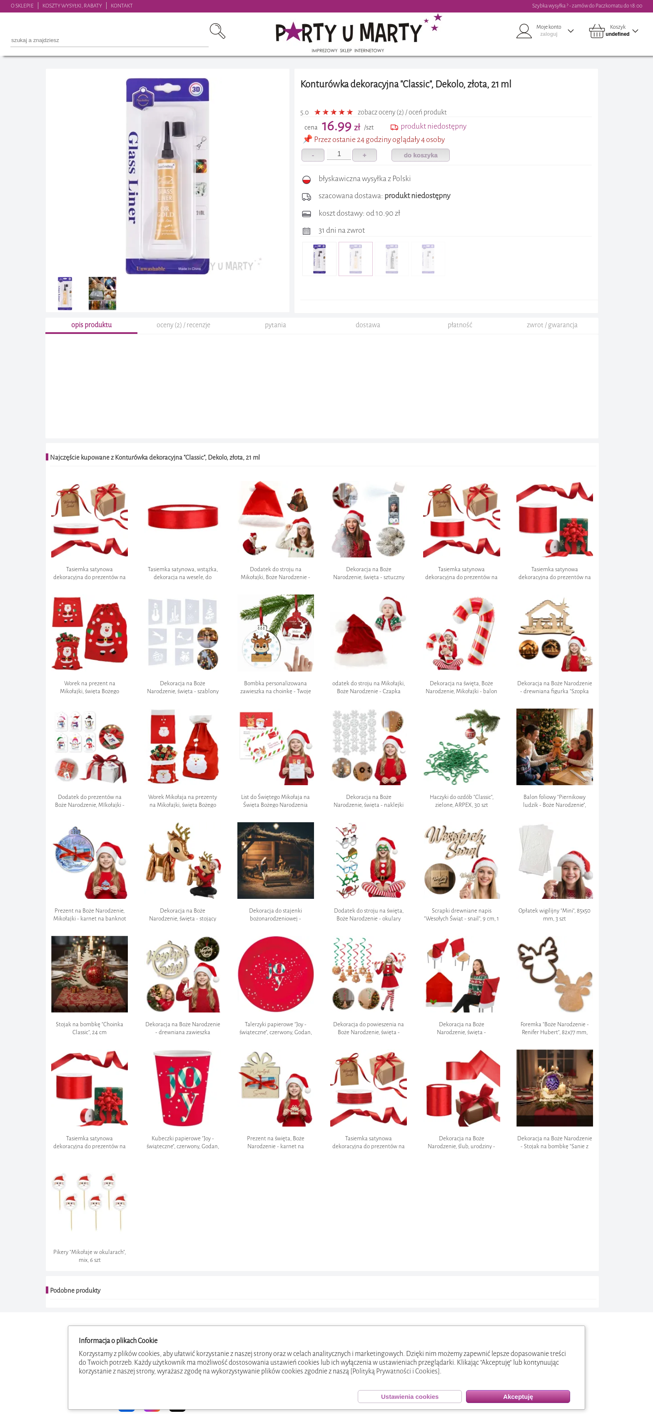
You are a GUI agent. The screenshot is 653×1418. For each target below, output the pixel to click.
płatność (460, 325)
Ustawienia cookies (410, 1396)
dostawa (368, 325)
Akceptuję (518, 1396)
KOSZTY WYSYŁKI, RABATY (72, 5)
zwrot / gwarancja (552, 325)
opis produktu (91, 325)
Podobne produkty (75, 1290)
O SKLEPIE (22, 5)
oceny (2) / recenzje (183, 325)
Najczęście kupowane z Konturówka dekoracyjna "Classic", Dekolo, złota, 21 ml (155, 457)
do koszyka (421, 155)
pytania (275, 325)
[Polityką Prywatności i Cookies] (395, 1371)
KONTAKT (122, 5)
